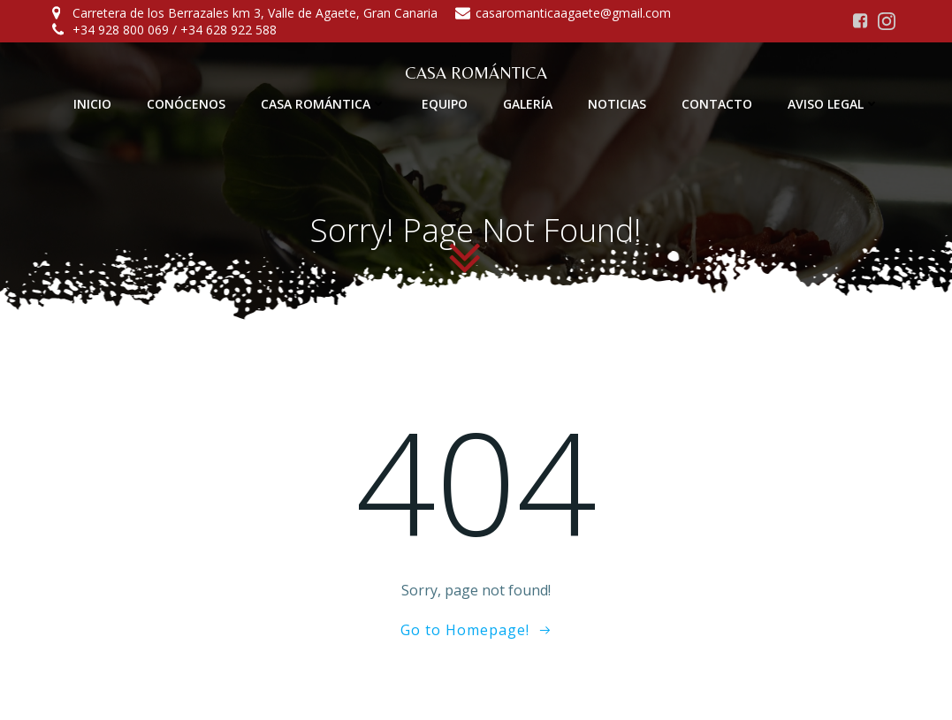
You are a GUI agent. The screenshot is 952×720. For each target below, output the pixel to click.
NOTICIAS (617, 103)
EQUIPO (445, 103)
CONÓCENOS (186, 103)
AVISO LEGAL (834, 103)
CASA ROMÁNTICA (323, 103)
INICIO (92, 103)
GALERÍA (527, 103)
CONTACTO (717, 103)
